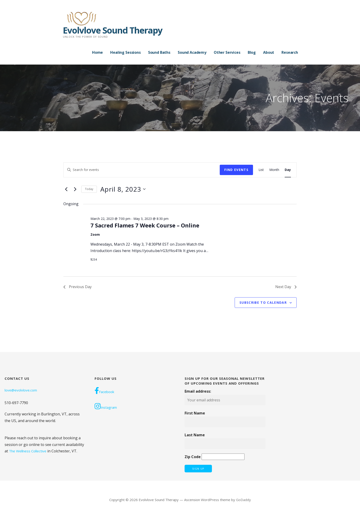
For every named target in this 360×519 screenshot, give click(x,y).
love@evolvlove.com (21, 390)
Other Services (227, 52)
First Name (195, 413)
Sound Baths (159, 52)
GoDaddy (243, 499)
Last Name (195, 434)
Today (89, 189)
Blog (252, 52)
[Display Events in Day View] (288, 170)
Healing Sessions (125, 52)
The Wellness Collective (27, 451)
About (268, 52)
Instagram (106, 406)
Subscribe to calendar (263, 302)
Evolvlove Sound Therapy (112, 30)
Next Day (286, 286)
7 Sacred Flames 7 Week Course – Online (144, 225)
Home (97, 52)
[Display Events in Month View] (274, 170)
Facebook (104, 390)
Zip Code (193, 456)
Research (289, 52)
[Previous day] (66, 189)
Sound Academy (192, 52)
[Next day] (75, 189)
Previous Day (77, 286)
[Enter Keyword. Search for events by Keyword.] (142, 170)
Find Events (236, 169)
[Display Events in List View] (261, 170)
